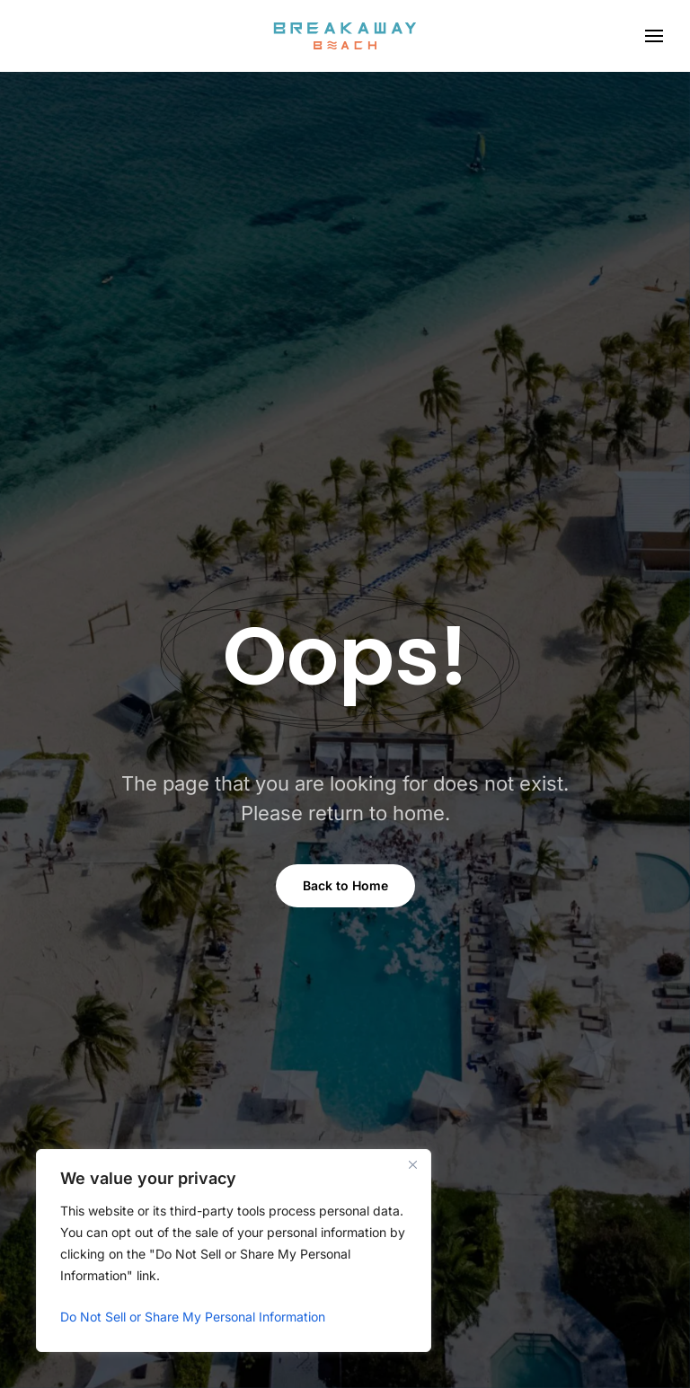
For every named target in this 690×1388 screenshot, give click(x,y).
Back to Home (345, 885)
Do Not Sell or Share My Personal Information (192, 1316)
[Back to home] (345, 36)
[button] (654, 36)
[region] (233, 1250)
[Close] (412, 1164)
